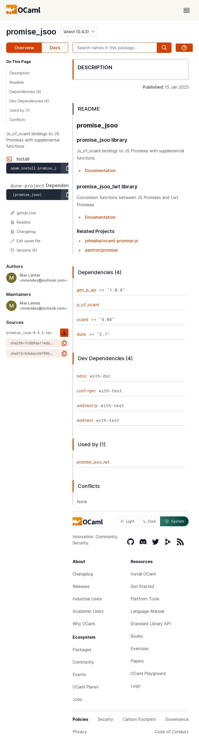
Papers (137, 661)
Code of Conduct (172, 731)
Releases (81, 586)
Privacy (80, 731)
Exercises (140, 648)
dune (81, 334)
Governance (177, 719)
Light (127, 521)
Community (83, 662)
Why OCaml (84, 623)
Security (105, 719)
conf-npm (86, 390)
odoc (82, 376)
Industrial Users (87, 598)
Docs (55, 47)
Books (137, 636)
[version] (78, 31)
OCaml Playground (148, 673)
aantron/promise (101, 250)
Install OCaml (143, 574)
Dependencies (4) (25, 91)
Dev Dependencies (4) (29, 101)
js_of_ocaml (88, 304)
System (174, 521)
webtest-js (87, 405)
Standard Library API (151, 623)
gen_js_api (86, 290)
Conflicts (17, 119)
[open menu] (186, 10)
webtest (85, 420)
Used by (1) (20, 110)
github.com (23, 213)
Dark (149, 521)
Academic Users (88, 611)
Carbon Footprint (139, 719)
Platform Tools (145, 598)
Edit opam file (25, 241)
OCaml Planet (86, 686)
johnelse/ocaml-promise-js (111, 240)
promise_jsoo (31, 31)
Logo (135, 685)
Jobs (77, 699)
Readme (17, 82)
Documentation (100, 170)
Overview (24, 47)
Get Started (142, 586)
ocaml (82, 319)
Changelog (22, 231)
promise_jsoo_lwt (93, 462)
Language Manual (147, 611)
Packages (82, 649)
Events (79, 674)
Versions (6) (23, 250)
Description (20, 73)
